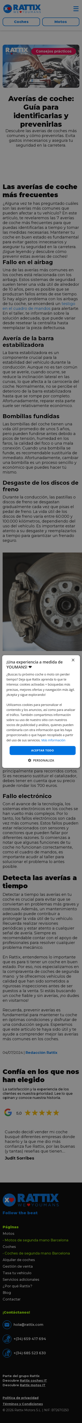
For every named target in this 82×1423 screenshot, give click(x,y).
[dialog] (41, 711)
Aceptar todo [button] (42, 750)
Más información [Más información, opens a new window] (53, 740)
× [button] (73, 660)
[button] (41, 760)
